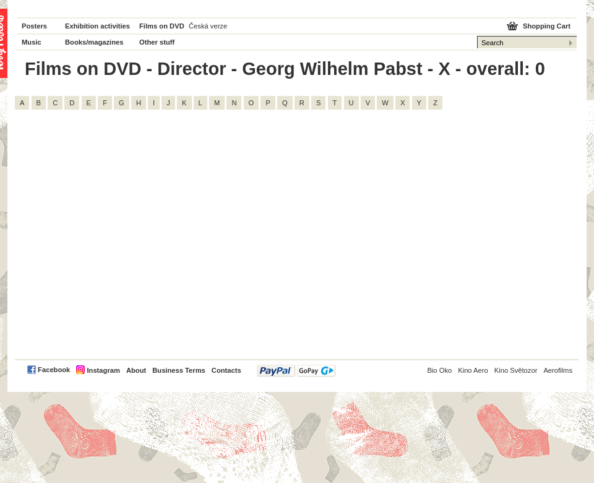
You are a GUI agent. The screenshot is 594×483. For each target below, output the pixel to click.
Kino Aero (473, 370)
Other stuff (156, 42)
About (136, 370)
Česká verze (208, 26)
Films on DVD (161, 26)
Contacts (226, 370)
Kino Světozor (516, 370)
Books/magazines (94, 42)
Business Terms (178, 370)
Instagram (103, 370)
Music (31, 42)
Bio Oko (439, 370)
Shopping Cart (546, 26)
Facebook (54, 369)
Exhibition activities (97, 26)
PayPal (296, 370)
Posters (34, 26)
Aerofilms (557, 370)
